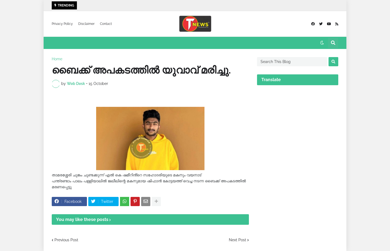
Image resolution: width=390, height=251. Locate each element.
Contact (106, 24)
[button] (322, 43)
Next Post (237, 240)
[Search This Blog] (292, 61)
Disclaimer (86, 24)
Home (57, 59)
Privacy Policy (62, 24)
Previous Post (66, 240)
